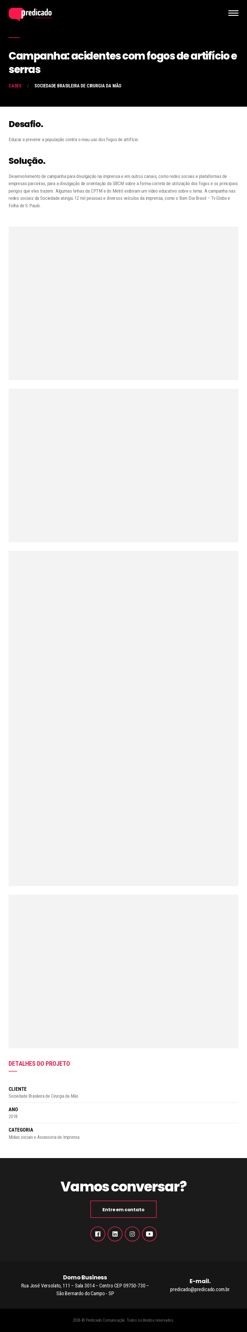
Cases (15, 86)
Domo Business (85, 1285)
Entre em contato (123, 1209)
